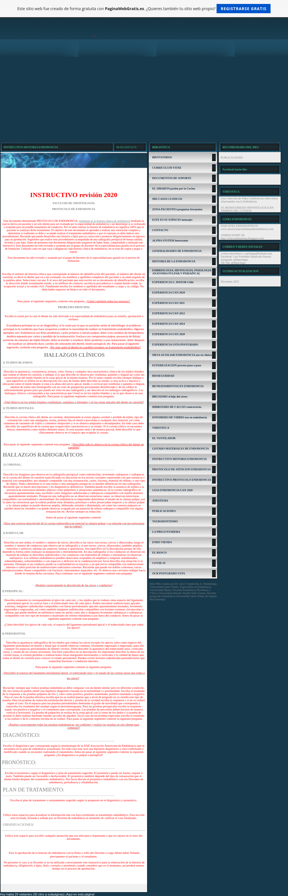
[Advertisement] (144, 99)
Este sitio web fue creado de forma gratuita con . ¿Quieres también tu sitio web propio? (144, 8)
